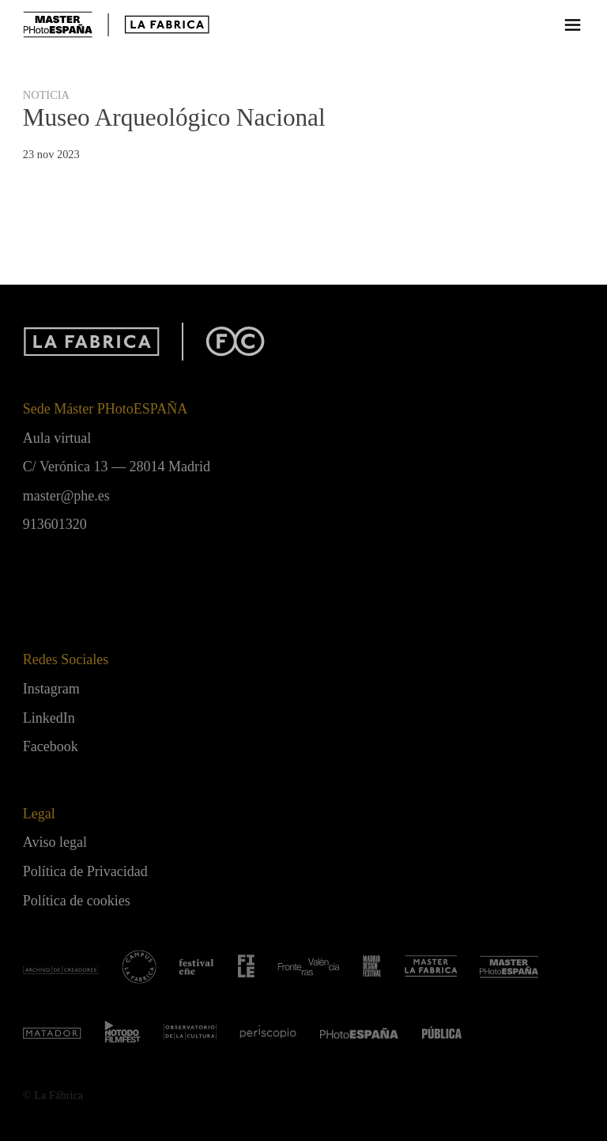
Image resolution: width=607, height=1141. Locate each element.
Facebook (50, 746)
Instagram (51, 689)
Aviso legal (55, 842)
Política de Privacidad (85, 871)
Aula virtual (57, 438)
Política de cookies (76, 901)
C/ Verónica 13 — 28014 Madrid (116, 466)
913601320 (55, 524)
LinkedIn (49, 718)
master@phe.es (66, 496)
